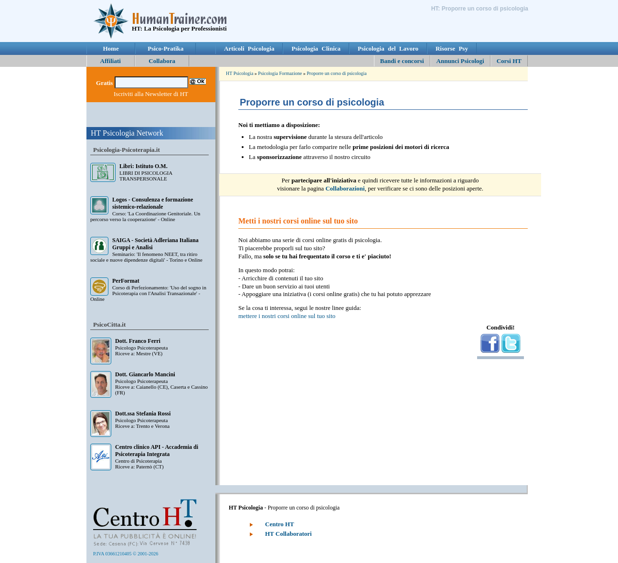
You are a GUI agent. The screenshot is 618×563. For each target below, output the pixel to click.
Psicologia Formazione (280, 73)
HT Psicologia (239, 73)
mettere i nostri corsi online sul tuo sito (286, 315)
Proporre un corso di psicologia (337, 73)
